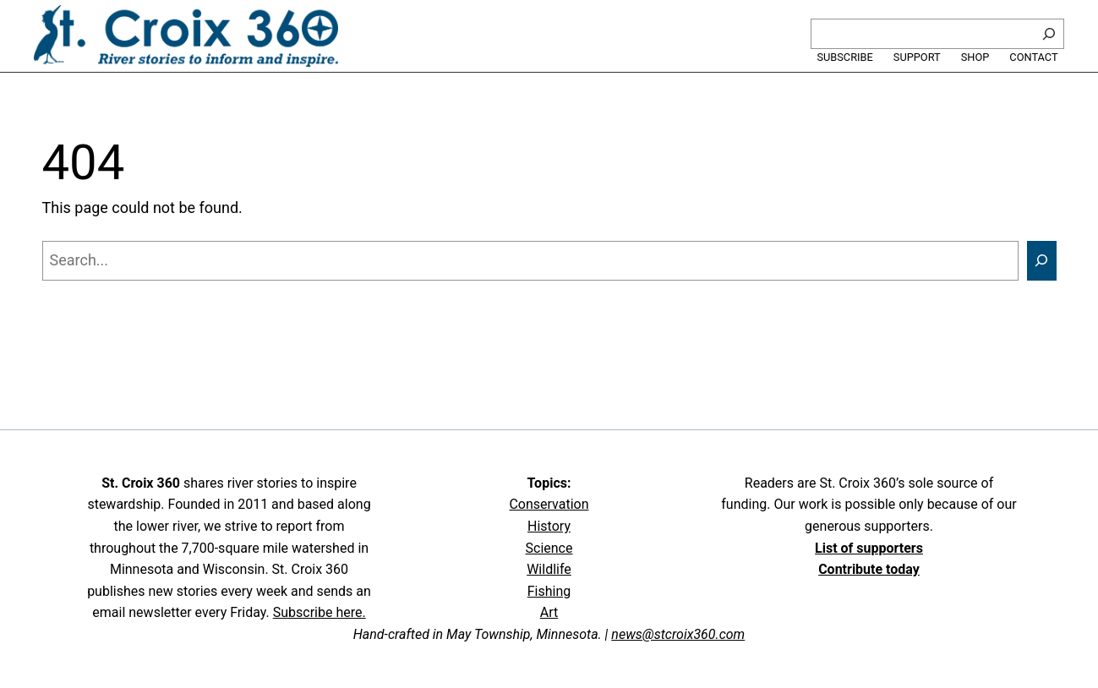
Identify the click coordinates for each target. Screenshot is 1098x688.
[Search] (1048, 34)
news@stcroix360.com (678, 634)
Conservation (548, 504)
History (549, 526)
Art (549, 612)
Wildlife (549, 569)
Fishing (549, 591)
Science (549, 548)
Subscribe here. (319, 612)
